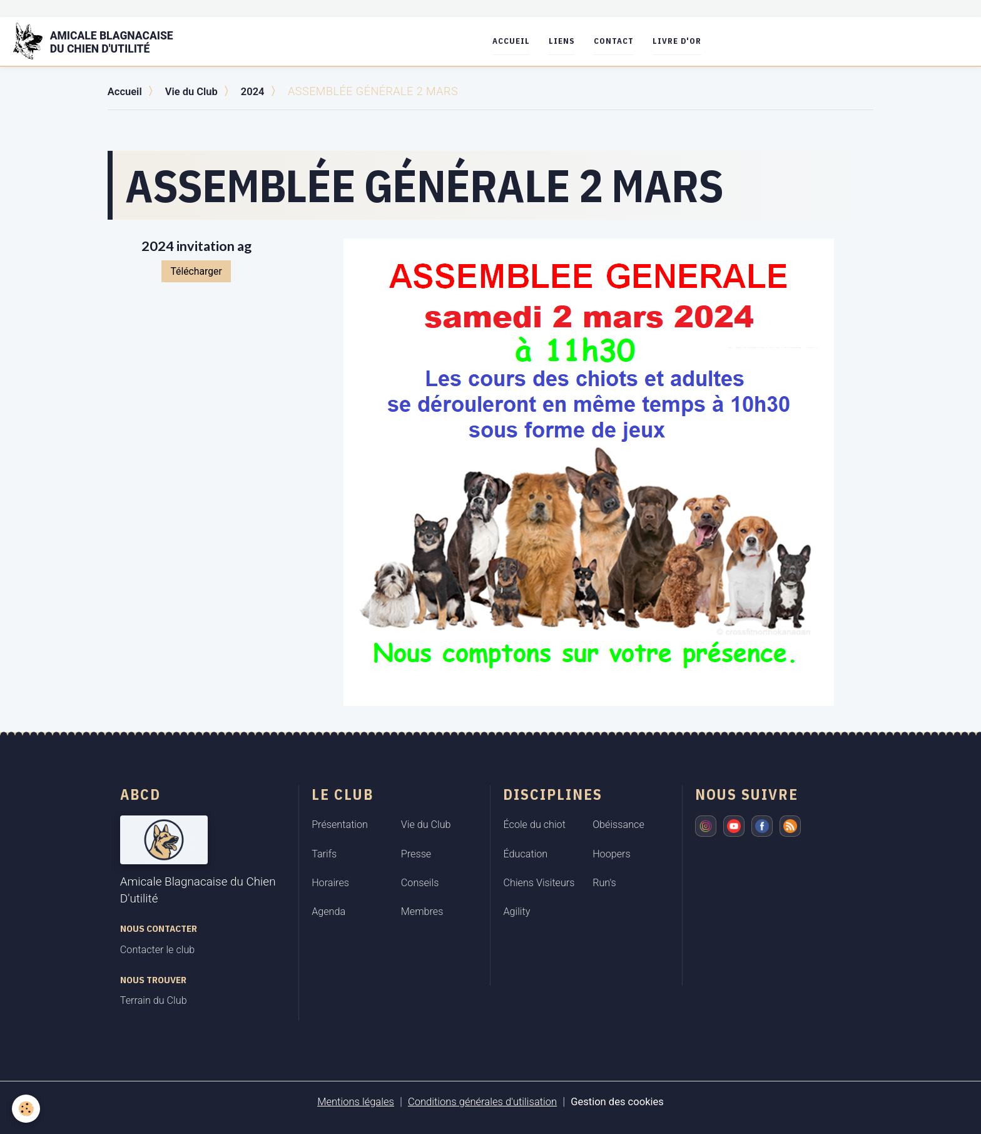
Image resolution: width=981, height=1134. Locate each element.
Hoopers (611, 853)
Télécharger (195, 271)
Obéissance (618, 824)
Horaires (330, 882)
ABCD (140, 793)
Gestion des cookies (627, 1100)
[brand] (108, 41)
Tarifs (324, 853)
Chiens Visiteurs (538, 882)
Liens (576, 41)
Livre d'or (691, 41)
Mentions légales (345, 1100)
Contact (628, 41)
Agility (516, 911)
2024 (261, 91)
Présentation (340, 824)
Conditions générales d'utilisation (481, 1100)
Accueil (525, 41)
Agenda (328, 911)
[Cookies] (27, 1108)
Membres (422, 911)
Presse (416, 853)
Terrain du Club (153, 1000)
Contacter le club (157, 949)
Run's (604, 882)
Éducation (525, 853)
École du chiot (534, 824)
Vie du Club (197, 91)
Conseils (420, 882)
